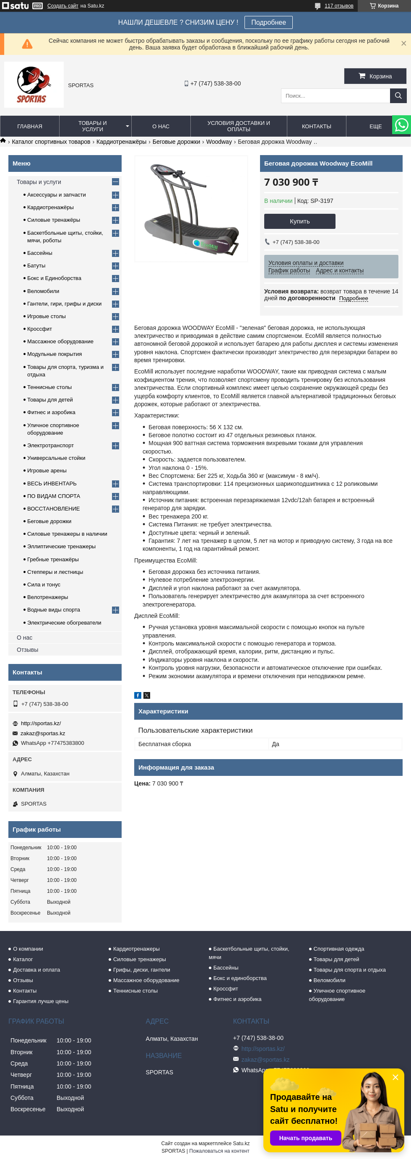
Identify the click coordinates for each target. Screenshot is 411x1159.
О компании (28, 949)
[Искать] (398, 95)
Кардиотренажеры (136, 949)
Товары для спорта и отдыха (350, 970)
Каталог (23, 959)
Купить (300, 221)
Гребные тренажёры (53, 559)
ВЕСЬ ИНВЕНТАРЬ (52, 483)
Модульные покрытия (54, 354)
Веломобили (43, 291)
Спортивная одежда (339, 949)
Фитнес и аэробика (51, 412)
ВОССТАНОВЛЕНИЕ (53, 509)
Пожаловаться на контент (219, 1151)
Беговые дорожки (176, 141)
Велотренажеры (47, 597)
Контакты (316, 126)
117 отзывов (339, 6)
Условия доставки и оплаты (239, 126)
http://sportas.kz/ (41, 723)
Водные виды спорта (53, 610)
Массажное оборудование (60, 341)
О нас (160, 126)
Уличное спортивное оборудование (337, 995)
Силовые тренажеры (139, 959)
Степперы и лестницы (55, 572)
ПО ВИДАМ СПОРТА (53, 496)
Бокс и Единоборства (54, 278)
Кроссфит (39, 329)
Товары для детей (50, 400)
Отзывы (27, 649)
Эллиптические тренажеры (61, 546)
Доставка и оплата (36, 970)
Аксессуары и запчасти (56, 195)
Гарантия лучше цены (40, 1001)
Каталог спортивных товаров (51, 141)
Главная (29, 126)
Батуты (36, 265)
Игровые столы (46, 316)
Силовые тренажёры (53, 220)
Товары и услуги (92, 126)
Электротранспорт (50, 445)
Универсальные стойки (56, 458)
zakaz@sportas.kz (43, 733)
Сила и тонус (43, 584)
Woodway (219, 141)
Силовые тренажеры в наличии (67, 534)
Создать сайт (62, 6)
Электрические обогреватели (64, 623)
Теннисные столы (49, 387)
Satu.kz (241, 1143)
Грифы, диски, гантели (141, 970)
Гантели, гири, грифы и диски (64, 304)
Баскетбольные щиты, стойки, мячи (249, 953)
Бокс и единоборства (240, 978)
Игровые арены (47, 470)
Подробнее (268, 22)
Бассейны (39, 253)
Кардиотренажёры (121, 141)
